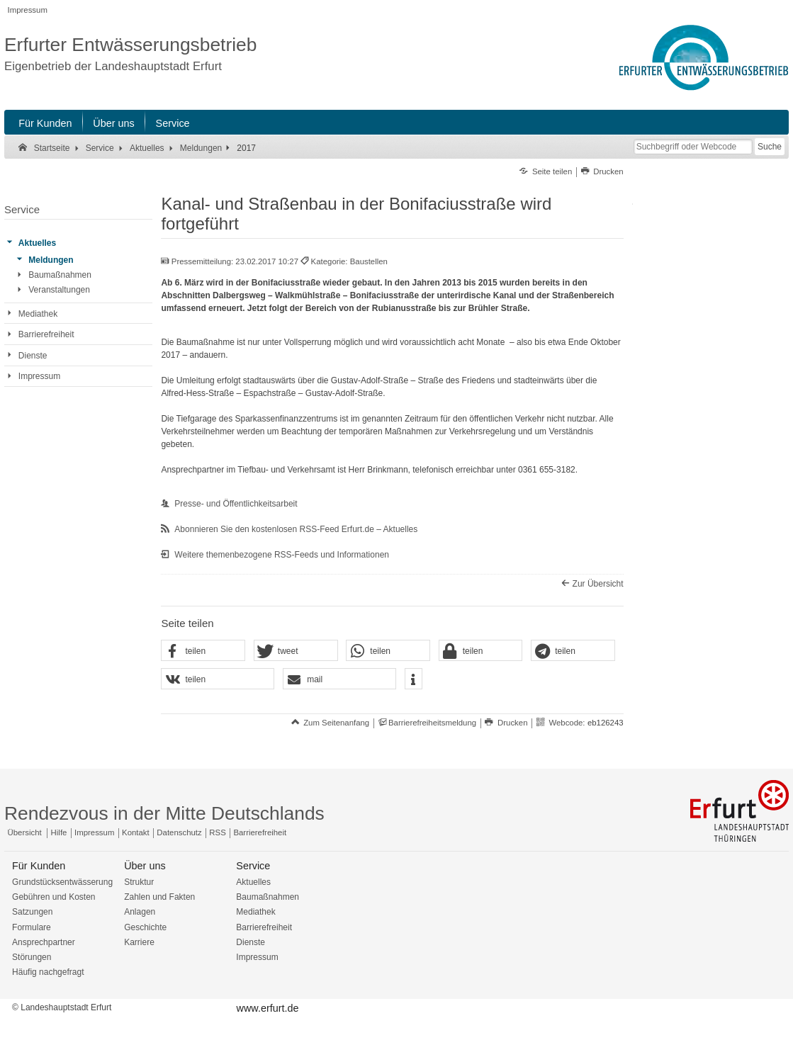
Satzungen (32, 912)
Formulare (31, 927)
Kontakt (136, 832)
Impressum (27, 10)
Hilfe (59, 832)
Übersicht (25, 832)
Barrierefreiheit (259, 832)
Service (173, 123)
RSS (217, 832)
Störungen (31, 957)
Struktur (139, 882)
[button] (203, 651)
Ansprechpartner (43, 942)
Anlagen (139, 912)
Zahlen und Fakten (159, 897)
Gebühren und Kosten (53, 897)
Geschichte (145, 927)
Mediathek (255, 912)
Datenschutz (179, 832)
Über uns (113, 123)
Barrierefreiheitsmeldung (432, 722)
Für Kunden (45, 123)
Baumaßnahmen (267, 897)
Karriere (139, 942)
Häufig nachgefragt (48, 972)
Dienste (250, 942)
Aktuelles (253, 882)
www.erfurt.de (268, 1008)
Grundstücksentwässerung (62, 882)
